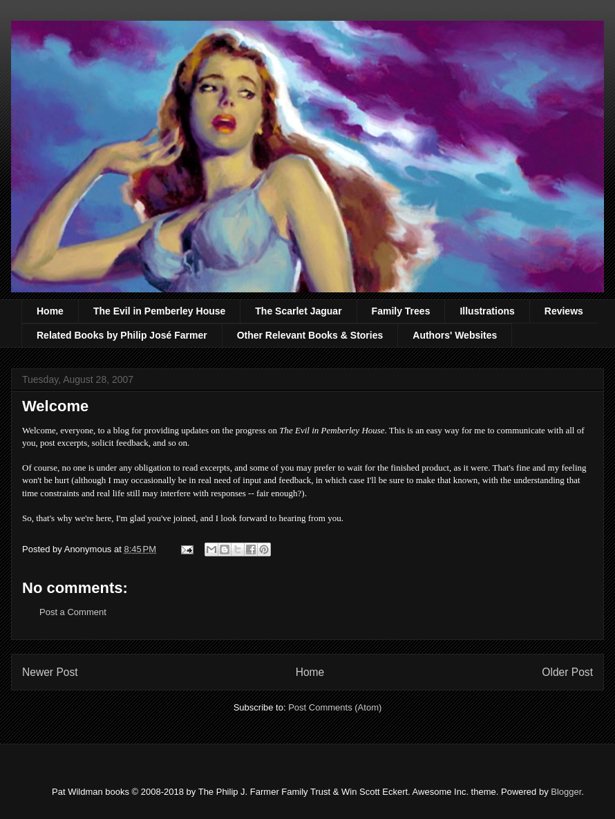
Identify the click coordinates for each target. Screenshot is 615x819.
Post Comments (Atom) (334, 707)
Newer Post (50, 672)
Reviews (564, 311)
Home (50, 311)
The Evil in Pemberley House (159, 311)
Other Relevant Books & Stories (310, 335)
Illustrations (487, 311)
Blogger (566, 792)
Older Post (567, 672)
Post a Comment (72, 612)
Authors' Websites (455, 335)
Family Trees (401, 311)
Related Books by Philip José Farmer (122, 335)
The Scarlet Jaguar (298, 311)
